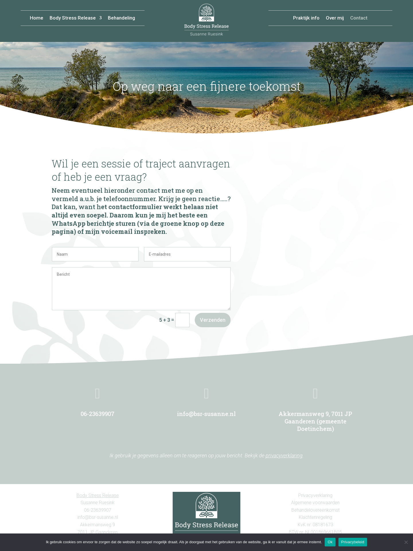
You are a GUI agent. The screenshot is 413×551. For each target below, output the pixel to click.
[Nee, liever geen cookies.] (406, 542)
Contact (358, 18)
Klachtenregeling (315, 517)
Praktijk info (306, 18)
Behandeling (121, 18)
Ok (330, 542)
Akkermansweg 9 (97, 524)
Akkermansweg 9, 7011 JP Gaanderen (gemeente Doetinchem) (315, 421)
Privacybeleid (353, 542)
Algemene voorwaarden (315, 502)
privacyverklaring (284, 455)
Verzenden (212, 320)
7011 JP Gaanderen (97, 532)
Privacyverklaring (315, 495)
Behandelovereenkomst (315, 510)
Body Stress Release (73, 18)
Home (36, 18)
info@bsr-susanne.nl (206, 413)
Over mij (335, 18)
